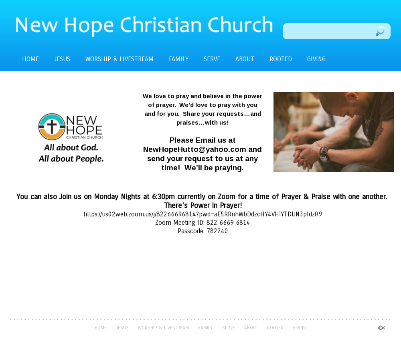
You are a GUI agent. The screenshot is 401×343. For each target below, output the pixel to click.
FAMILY (178, 59)
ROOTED (280, 59)
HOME (30, 59)
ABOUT (244, 59)
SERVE (212, 59)
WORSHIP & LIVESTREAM (119, 59)
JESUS (62, 59)
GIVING (316, 59)
